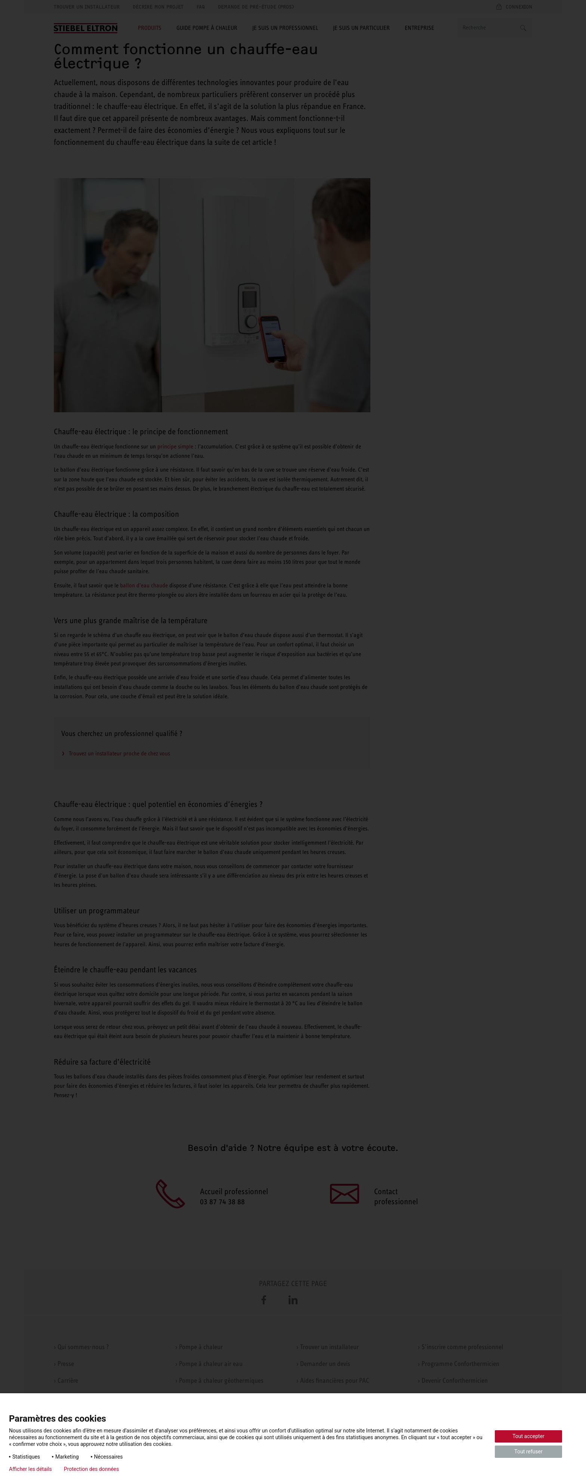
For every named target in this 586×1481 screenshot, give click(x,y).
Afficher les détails (30, 1469)
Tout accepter (528, 1436)
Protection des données (91, 1469)
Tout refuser (528, 1451)
